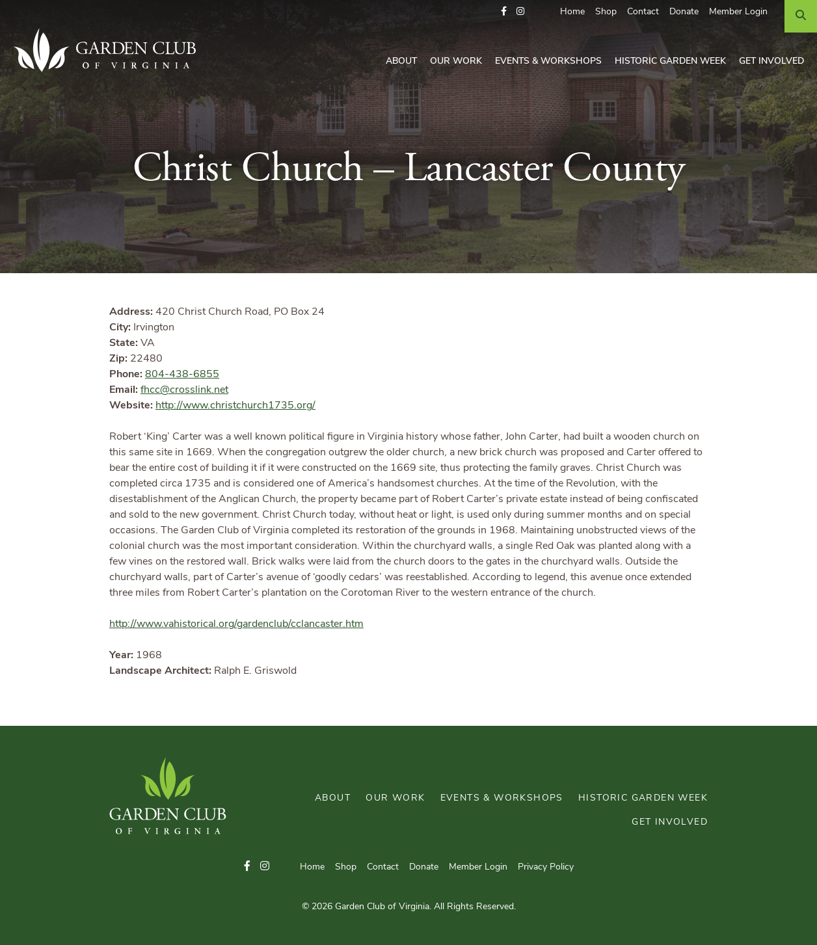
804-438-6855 (182, 374)
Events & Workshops (548, 61)
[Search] (800, 16)
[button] (504, 12)
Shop (606, 12)
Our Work (456, 61)
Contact (643, 12)
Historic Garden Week (670, 61)
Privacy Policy (546, 867)
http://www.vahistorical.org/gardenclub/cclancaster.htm (236, 624)
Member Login (738, 12)
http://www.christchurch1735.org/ (235, 406)
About (401, 61)
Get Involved (771, 61)
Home (572, 12)
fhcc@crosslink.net (184, 390)
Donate (684, 12)
